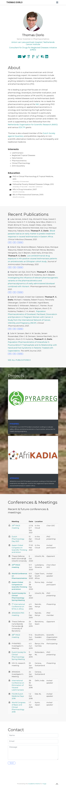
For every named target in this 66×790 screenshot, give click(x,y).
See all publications (19, 360)
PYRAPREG (14, 424)
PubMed (20, 242)
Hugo (44, 783)
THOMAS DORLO (14, 2)
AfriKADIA (14, 478)
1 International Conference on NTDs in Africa (18, 606)
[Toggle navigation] (57, 2)
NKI (37, 104)
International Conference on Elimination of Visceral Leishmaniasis (18, 685)
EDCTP (22, 127)
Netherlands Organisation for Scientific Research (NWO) (33, 125)
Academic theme (34, 783)
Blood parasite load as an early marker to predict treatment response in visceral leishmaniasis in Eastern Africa (31, 234)
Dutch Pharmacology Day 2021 (18, 539)
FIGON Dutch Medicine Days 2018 (18, 696)
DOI (14, 242)
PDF (10, 242)
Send (11, 763)
